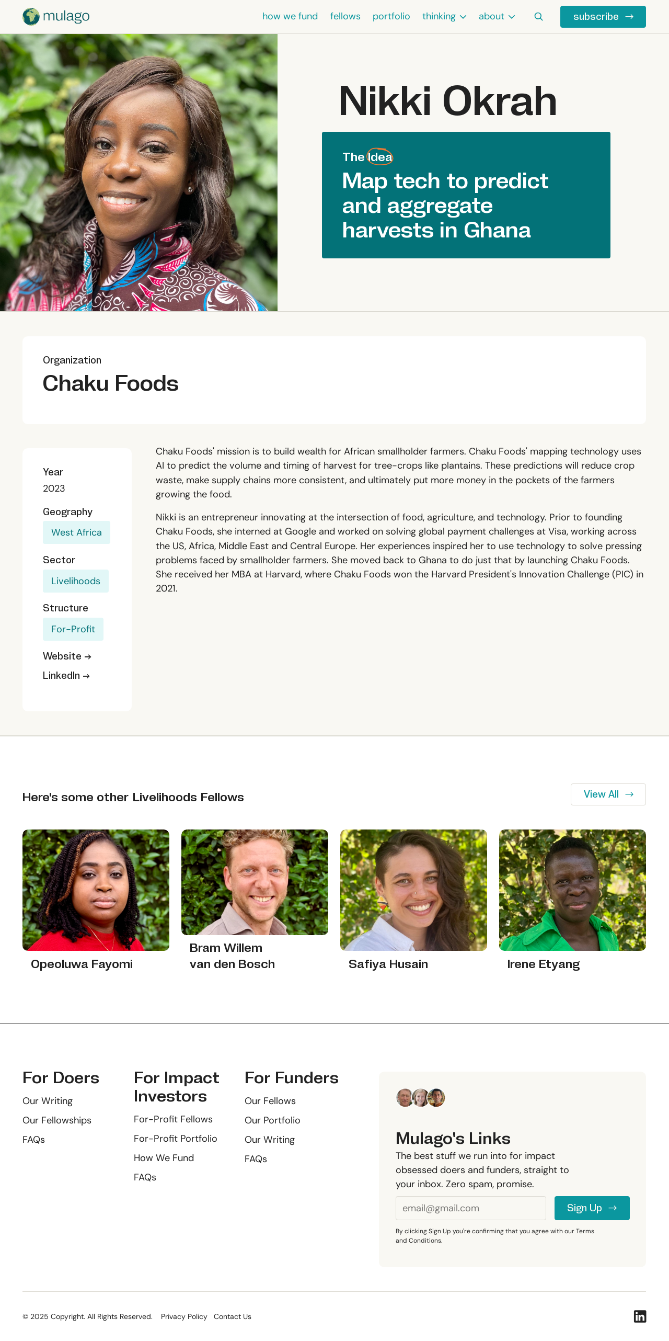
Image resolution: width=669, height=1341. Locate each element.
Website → (67, 656)
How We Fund (164, 1158)
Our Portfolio (273, 1120)
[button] (445, 16)
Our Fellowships (56, 1120)
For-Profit (73, 629)
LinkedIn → (66, 675)
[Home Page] (55, 16)
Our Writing (47, 1101)
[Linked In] (640, 1317)
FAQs (33, 1139)
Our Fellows (270, 1101)
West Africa (76, 532)
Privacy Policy (184, 1316)
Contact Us (232, 1316)
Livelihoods (75, 581)
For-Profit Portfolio (175, 1138)
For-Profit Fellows (173, 1119)
